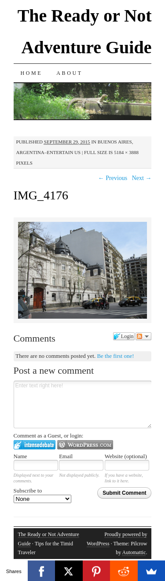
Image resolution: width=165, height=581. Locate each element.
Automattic (134, 552)
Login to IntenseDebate (34, 444)
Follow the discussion (143, 336)
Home (32, 73)
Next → (142, 178)
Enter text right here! (83, 404)
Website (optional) (126, 456)
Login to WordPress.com (85, 444)
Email (66, 456)
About (69, 73)
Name (20, 456)
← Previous (113, 178)
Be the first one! (115, 356)
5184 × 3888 (126, 152)
